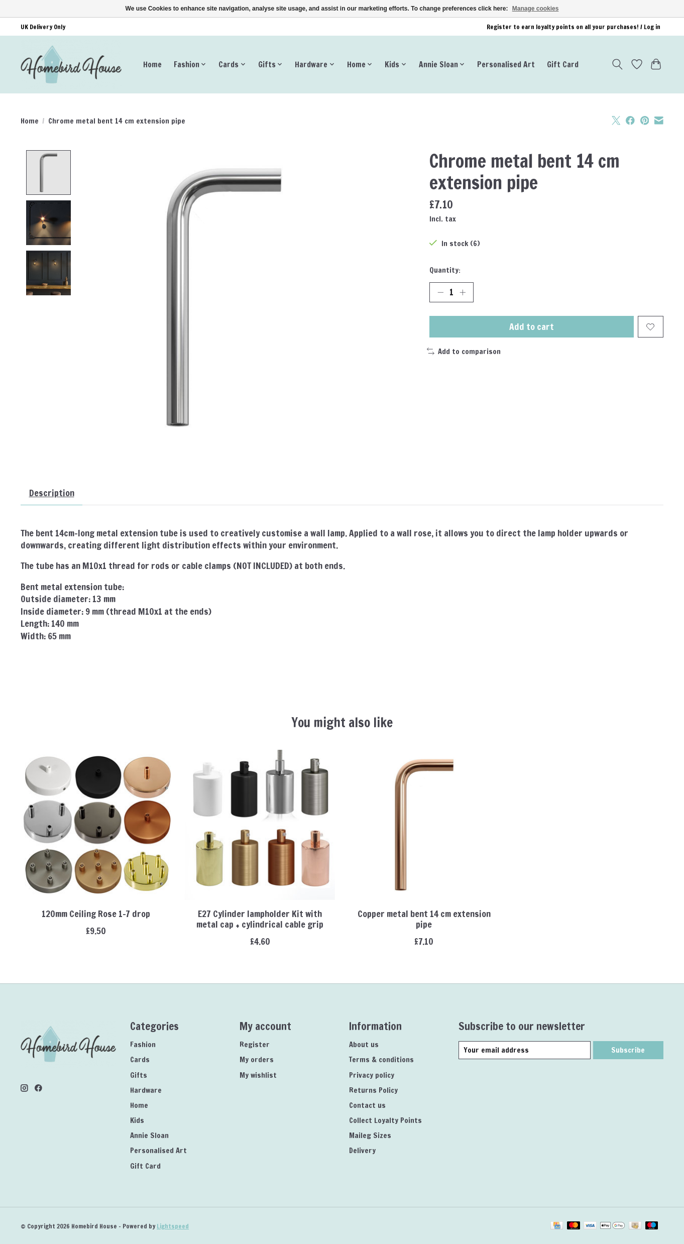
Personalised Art (506, 64)
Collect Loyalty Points (385, 1120)
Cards (140, 1060)
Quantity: (445, 270)
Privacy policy (371, 1075)
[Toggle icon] (617, 64)
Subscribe (628, 1050)
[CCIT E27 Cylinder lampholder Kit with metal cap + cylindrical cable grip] (260, 825)
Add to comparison (464, 351)
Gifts (138, 1075)
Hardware (146, 1090)
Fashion (143, 1045)
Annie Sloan (149, 1135)
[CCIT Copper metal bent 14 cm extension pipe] (424, 825)
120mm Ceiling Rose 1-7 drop (96, 914)
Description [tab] (51, 493)
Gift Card (563, 64)
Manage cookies (535, 8)
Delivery (362, 1151)
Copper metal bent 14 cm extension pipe (424, 919)
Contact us (367, 1105)
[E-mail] (525, 1050)
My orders (257, 1060)
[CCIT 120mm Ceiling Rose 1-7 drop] (96, 825)
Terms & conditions (381, 1060)
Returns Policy (373, 1090)
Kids (137, 1120)
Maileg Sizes (370, 1135)
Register (255, 1045)
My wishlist (258, 1075)
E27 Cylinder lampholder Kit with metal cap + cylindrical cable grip (259, 919)
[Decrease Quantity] (440, 292)
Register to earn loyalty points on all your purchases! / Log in (573, 27)
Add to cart (531, 326)
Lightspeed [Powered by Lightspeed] (173, 1226)
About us (364, 1045)
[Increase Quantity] (462, 292)
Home (152, 64)
